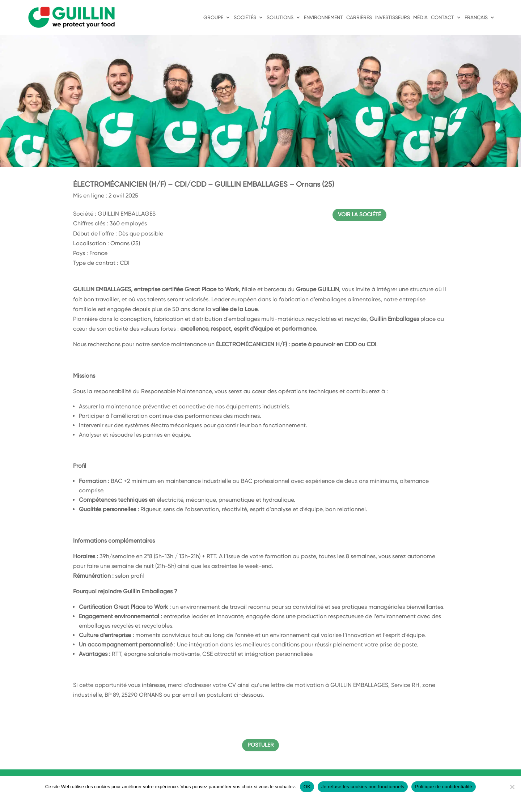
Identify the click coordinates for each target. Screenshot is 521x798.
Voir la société (359, 214)
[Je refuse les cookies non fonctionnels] (512, 786)
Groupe (213, 17)
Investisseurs (392, 17)
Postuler (260, 745)
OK (307, 786)
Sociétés (245, 17)
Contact (442, 17)
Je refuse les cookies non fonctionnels (362, 786)
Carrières (359, 17)
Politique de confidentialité (443, 786)
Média (420, 17)
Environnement (323, 17)
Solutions (280, 17)
